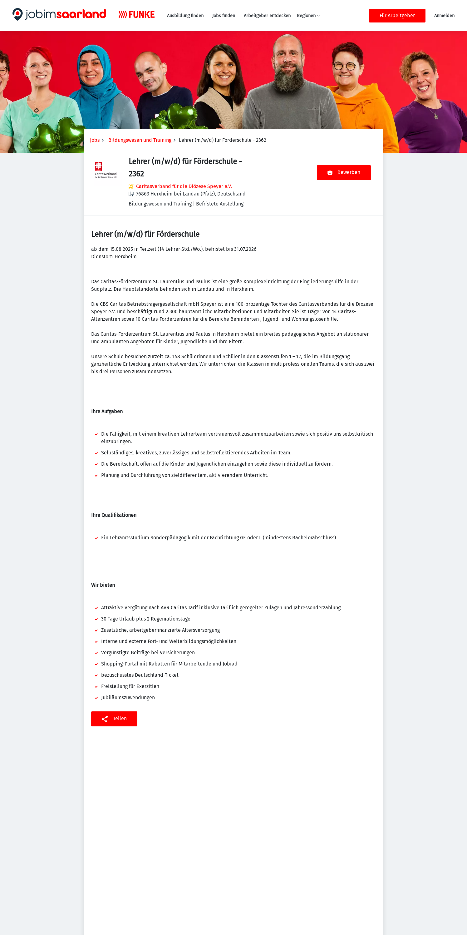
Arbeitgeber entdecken (267, 15)
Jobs (95, 140)
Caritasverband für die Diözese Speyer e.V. (184, 186)
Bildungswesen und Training (139, 140)
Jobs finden (223, 15)
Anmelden (444, 15)
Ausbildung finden (185, 15)
